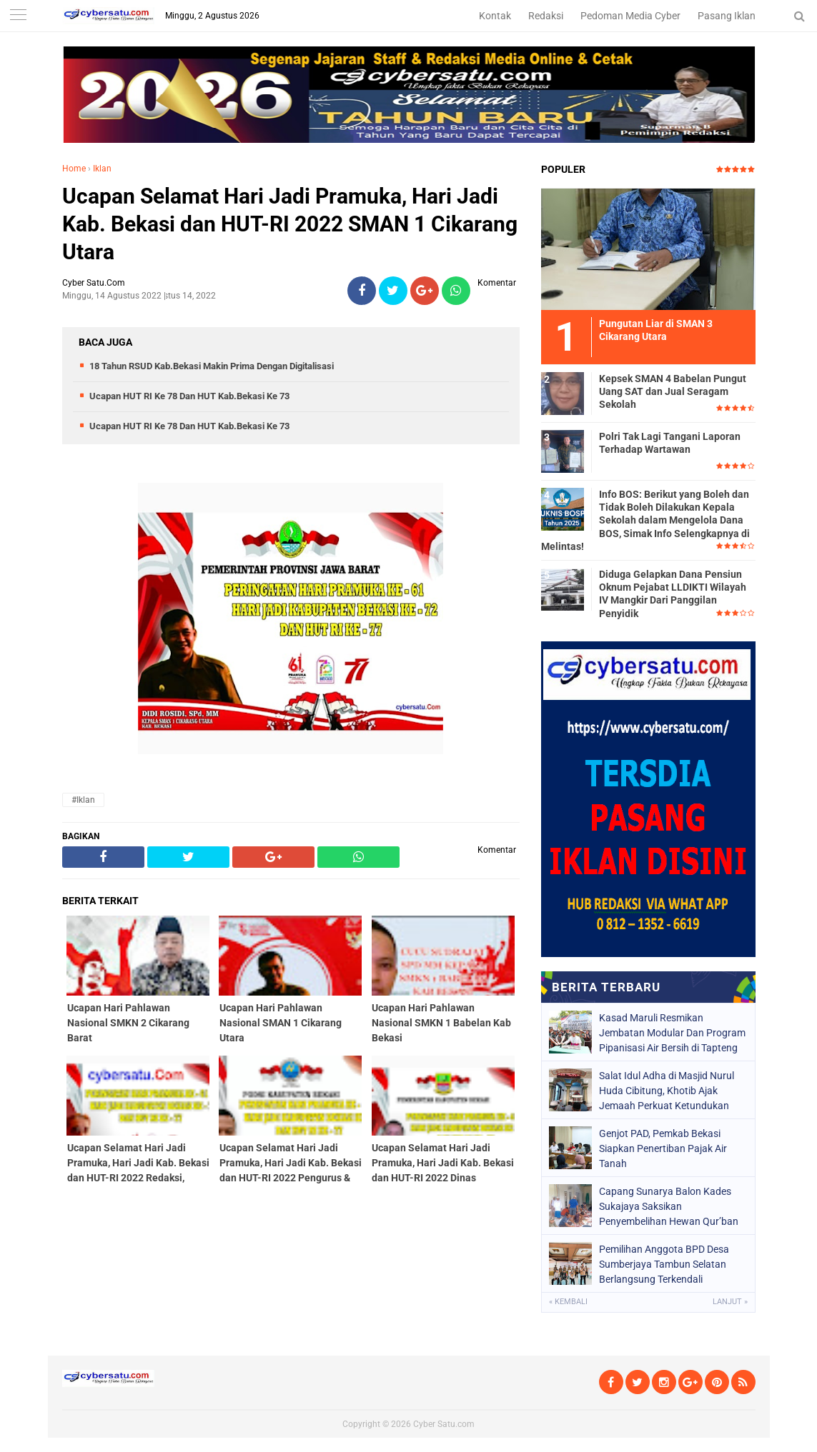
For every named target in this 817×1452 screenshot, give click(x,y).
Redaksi (545, 15)
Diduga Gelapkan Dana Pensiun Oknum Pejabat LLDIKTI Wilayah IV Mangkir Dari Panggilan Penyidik (672, 594)
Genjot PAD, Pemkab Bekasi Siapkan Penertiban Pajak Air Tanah (663, 1148)
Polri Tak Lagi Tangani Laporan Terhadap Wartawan (670, 443)
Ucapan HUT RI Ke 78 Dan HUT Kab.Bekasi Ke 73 (189, 396)
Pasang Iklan (727, 15)
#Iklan (83, 800)
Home (74, 169)
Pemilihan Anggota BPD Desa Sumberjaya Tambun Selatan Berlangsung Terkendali (664, 1264)
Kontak (495, 15)
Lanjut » (730, 1301)
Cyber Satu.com (444, 1424)
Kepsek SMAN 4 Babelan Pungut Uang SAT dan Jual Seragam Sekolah (672, 391)
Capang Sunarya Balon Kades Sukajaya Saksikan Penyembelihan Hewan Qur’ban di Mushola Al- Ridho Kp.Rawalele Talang (672, 1206)
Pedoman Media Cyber (630, 15)
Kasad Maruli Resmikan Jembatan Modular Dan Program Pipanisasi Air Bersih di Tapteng (672, 1032)
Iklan (102, 169)
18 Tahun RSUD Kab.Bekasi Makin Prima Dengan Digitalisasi (211, 366)
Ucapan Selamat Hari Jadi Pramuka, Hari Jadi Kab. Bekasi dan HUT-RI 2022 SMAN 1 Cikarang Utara (290, 224)
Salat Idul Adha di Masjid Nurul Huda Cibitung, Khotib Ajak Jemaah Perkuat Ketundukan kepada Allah (666, 1090)
